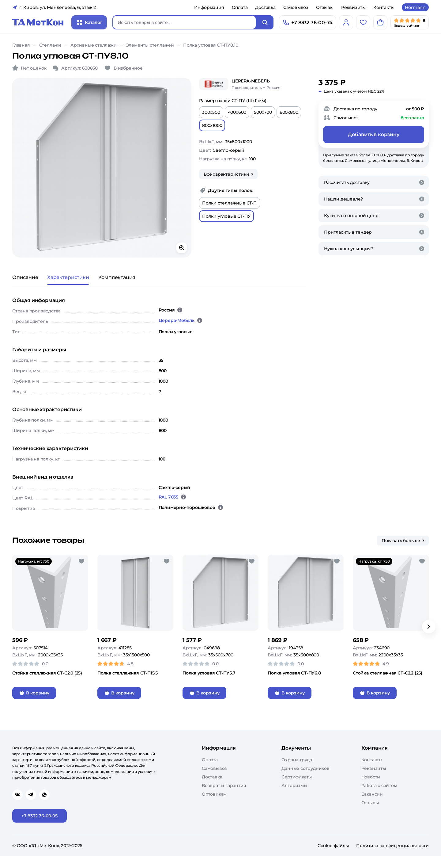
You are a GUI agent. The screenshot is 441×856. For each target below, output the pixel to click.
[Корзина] (380, 22)
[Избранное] (363, 22)
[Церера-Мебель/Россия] (256, 84)
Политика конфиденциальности (392, 845)
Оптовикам (214, 794)
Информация (209, 7)
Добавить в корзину (373, 134)
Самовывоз (295, 7)
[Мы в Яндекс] (409, 22)
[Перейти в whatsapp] (44, 794)
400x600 (237, 112)
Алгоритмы (294, 785)
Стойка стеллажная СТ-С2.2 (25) (387, 673)
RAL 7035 (168, 497)
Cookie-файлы (333, 845)
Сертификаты (296, 777)
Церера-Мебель (176, 320)
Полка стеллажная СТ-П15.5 (127, 673)
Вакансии (372, 794)
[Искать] (264, 22)
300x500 (211, 112)
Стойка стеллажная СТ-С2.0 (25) (47, 673)
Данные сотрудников (305, 768)
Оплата (240, 7)
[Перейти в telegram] (31, 794)
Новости (370, 777)
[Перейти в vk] (17, 794)
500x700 (263, 112)
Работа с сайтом (379, 785)
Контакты (383, 7)
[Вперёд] (428, 626)
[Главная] (38, 22)
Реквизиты (353, 7)
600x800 (289, 112)
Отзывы (325, 7)
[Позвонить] (307, 22)
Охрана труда (296, 759)
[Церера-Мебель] (213, 84)
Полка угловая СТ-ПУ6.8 (294, 673)
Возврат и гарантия (224, 785)
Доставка (265, 7)
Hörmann (415, 7)
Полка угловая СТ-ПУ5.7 (209, 673)
